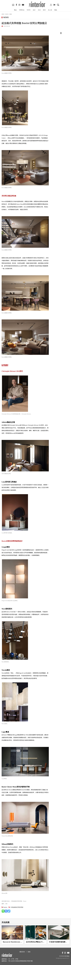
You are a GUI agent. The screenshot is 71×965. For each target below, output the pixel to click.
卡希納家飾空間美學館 (16, 907)
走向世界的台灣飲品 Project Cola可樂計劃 (35, 942)
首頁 (3, 14)
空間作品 (21, 10)
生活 (39, 10)
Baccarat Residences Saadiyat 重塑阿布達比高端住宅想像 (12, 942)
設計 (34, 10)
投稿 (29, 952)
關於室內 (22, 952)
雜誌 (15, 10)
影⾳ (44, 10)
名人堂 (50, 10)
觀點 (55, 10)
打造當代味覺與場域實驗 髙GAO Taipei (58, 942)
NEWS (28, 10)
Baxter (5, 907)
